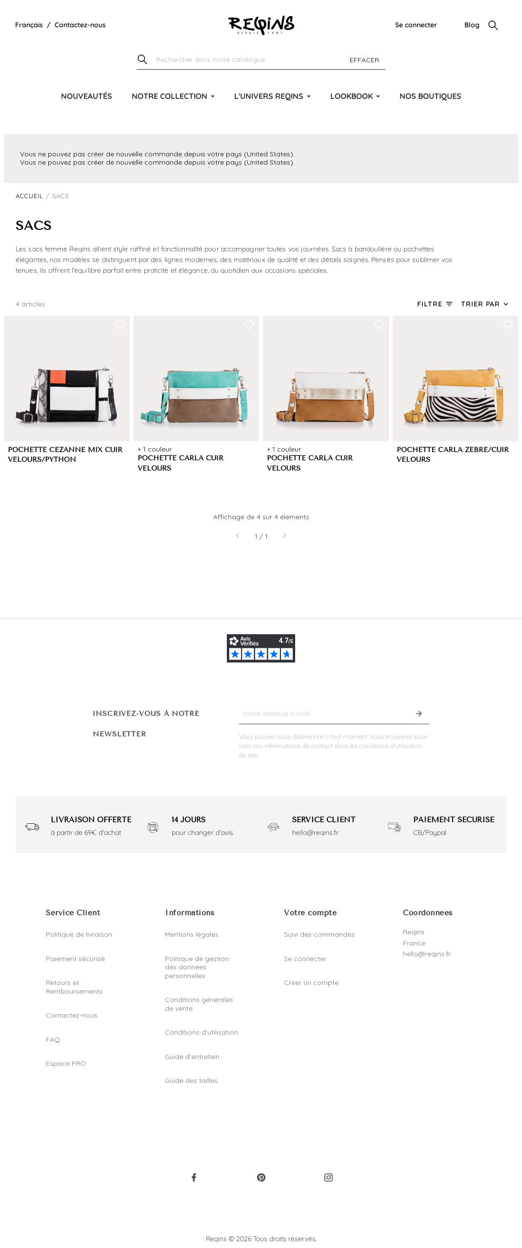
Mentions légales (192, 934)
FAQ (53, 1039)
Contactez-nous (80, 24)
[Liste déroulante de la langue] (29, 25)
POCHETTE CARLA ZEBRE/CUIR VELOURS (453, 455)
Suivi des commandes (319, 934)
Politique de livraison (79, 934)
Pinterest (261, 1182)
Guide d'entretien (192, 1056)
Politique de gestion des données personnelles (197, 967)
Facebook (193, 1182)
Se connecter (416, 24)
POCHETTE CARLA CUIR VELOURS (180, 463)
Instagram (328, 1182)
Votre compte (310, 912)
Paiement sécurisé (75, 958)
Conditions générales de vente (199, 1004)
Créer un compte (311, 982)
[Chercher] (261, 60)
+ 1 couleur (155, 449)
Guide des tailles (191, 1080)
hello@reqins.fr (427, 953)
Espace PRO (66, 1063)
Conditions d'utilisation (201, 1032)
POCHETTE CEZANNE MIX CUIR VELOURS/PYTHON (65, 455)
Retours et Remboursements (74, 987)
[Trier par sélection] (485, 304)
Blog (472, 24)
